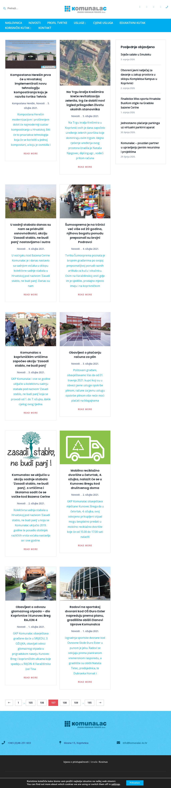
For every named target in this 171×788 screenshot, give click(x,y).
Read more (31, 153)
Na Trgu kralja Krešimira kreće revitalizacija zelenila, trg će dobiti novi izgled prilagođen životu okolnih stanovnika (85, 100)
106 (42, 702)
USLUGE (80, 23)
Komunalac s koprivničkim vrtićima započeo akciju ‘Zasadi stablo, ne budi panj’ (31, 359)
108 (65, 702)
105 (31, 702)
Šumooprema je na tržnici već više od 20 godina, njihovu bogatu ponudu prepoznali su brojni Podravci (85, 233)
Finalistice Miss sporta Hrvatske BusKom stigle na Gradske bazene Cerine (140, 103)
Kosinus (103, 761)
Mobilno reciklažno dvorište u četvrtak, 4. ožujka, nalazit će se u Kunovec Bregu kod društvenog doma (85, 479)
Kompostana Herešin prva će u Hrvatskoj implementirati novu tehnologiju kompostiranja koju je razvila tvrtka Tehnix (30, 86)
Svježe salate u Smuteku (136, 54)
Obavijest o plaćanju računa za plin (85, 354)
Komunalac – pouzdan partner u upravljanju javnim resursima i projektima (140, 147)
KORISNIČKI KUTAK (18, 28)
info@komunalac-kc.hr (135, 743)
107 (53, 702)
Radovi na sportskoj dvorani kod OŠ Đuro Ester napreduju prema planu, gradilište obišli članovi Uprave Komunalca (85, 615)
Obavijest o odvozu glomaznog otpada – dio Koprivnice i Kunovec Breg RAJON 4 (31, 613)
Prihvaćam (135, 782)
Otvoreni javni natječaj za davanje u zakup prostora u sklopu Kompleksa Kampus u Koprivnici (139, 76)
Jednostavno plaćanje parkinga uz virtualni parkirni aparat (140, 125)
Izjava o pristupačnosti (76, 761)
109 (76, 702)
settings (113, 784)
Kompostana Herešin (23, 103)
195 (90, 702)
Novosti (40, 103)
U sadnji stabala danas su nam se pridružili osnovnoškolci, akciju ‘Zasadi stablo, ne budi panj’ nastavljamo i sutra (30, 233)
